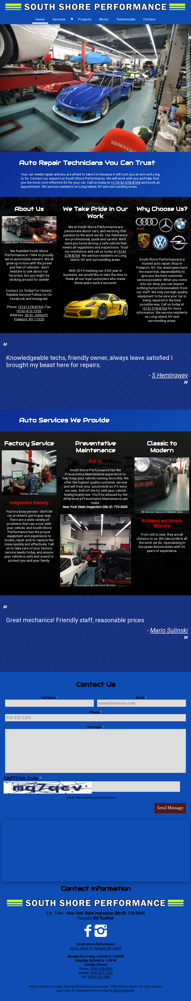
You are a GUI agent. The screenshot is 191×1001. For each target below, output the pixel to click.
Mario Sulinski (169, 630)
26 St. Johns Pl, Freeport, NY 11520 (31, 317)
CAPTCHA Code (22, 778)
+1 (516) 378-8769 (125, 182)
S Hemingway (170, 375)
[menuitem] (40, 19)
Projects (84, 19)
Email (141, 698)
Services (58, 19)
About (103, 19)
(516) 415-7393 (29, 311)
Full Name (49, 698)
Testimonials (125, 19)
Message (95, 727)
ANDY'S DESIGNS (123, 990)
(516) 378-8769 (30, 307)
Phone (95, 712)
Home (40, 19)
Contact (149, 19)
